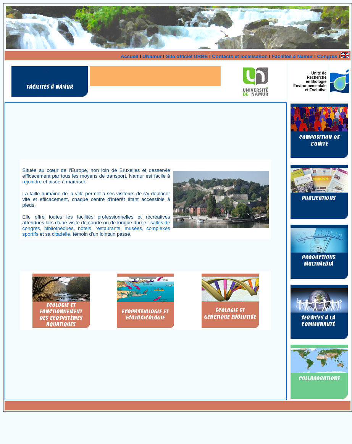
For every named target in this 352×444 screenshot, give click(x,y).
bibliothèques (59, 228)
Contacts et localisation (240, 56)
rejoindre (32, 182)
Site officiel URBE (187, 56)
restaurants (107, 228)
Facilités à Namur (292, 56)
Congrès (327, 56)
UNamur (152, 56)
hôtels (84, 228)
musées (133, 228)
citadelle (61, 234)
